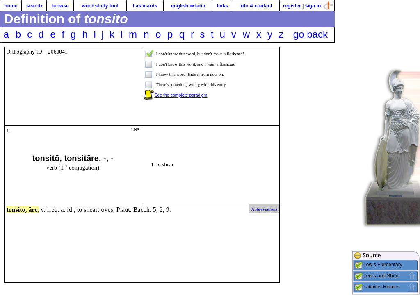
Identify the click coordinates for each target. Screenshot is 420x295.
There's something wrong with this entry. (191, 84)
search (34, 6)
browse (60, 6)
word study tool (100, 6)
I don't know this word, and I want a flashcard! (196, 64)
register (292, 6)
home (11, 6)
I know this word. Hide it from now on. (190, 74)
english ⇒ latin (188, 6)
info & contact (256, 6)
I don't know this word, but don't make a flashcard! (200, 54)
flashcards (144, 6)
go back (310, 34)
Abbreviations (264, 208)
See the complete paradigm (180, 95)
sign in (313, 6)
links (222, 6)
